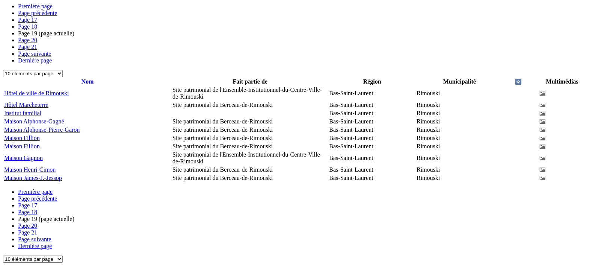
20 (27, 40)
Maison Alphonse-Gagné (34, 121)
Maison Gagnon (23, 158)
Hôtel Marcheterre (26, 105)
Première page (35, 6)
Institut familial (22, 113)
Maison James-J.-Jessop (33, 178)
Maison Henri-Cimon (30, 169)
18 (27, 26)
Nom (88, 81)
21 (27, 47)
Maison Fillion (22, 138)
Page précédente (37, 13)
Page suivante (34, 53)
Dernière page (35, 60)
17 (27, 20)
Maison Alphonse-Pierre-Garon (42, 129)
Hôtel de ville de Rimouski (36, 93)
